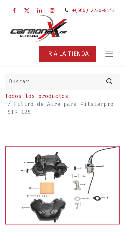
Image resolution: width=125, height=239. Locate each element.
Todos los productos (36, 96)
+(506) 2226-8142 (93, 10)
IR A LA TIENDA (67, 53)
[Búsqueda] (109, 82)
